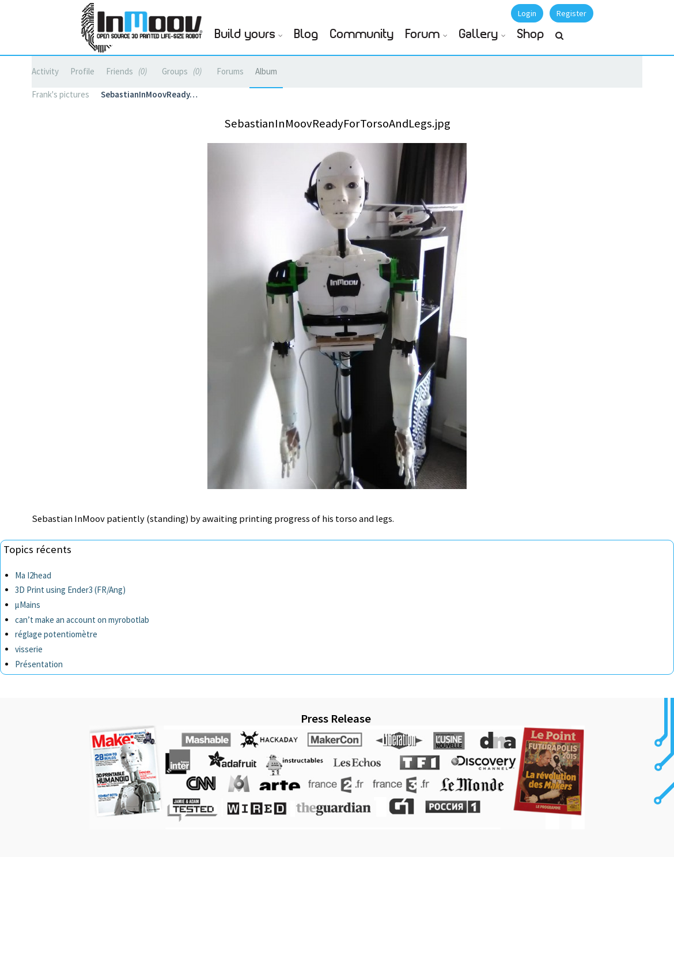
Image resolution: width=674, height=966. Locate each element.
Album (266, 71)
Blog (306, 34)
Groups (183, 71)
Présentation (39, 664)
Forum (423, 34)
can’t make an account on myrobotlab (82, 619)
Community (362, 34)
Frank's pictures (60, 94)
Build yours (245, 34)
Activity (45, 71)
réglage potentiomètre (56, 634)
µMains (27, 604)
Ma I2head (33, 575)
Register (571, 13)
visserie (29, 649)
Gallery (478, 34)
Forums (230, 71)
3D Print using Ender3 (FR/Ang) (70, 589)
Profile (82, 71)
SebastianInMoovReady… (149, 94)
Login (527, 13)
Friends (128, 71)
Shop (530, 34)
